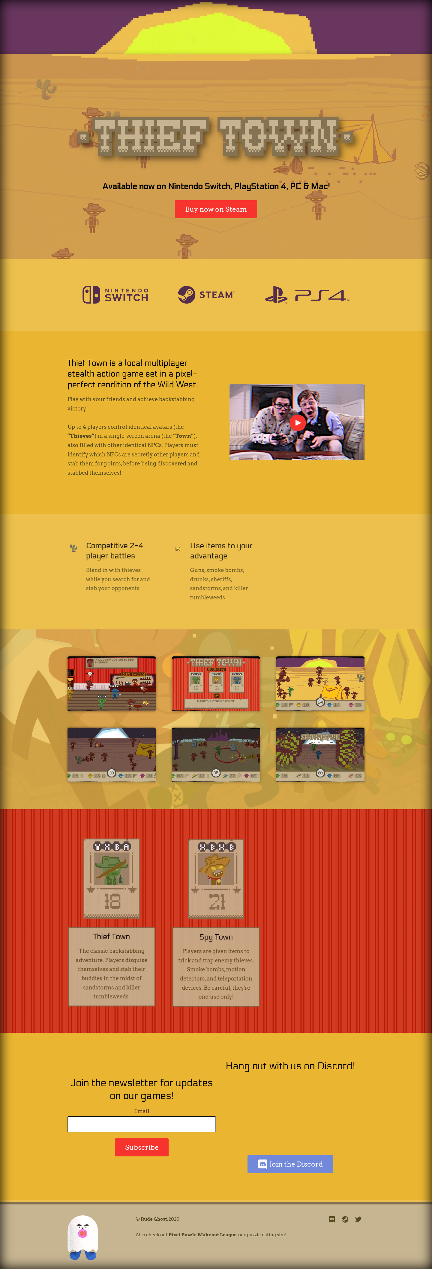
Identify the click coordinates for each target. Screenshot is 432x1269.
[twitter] (358, 1219)
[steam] (345, 1219)
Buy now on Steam (216, 209)
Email (141, 1111)
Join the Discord (290, 1164)
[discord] (332, 1219)
